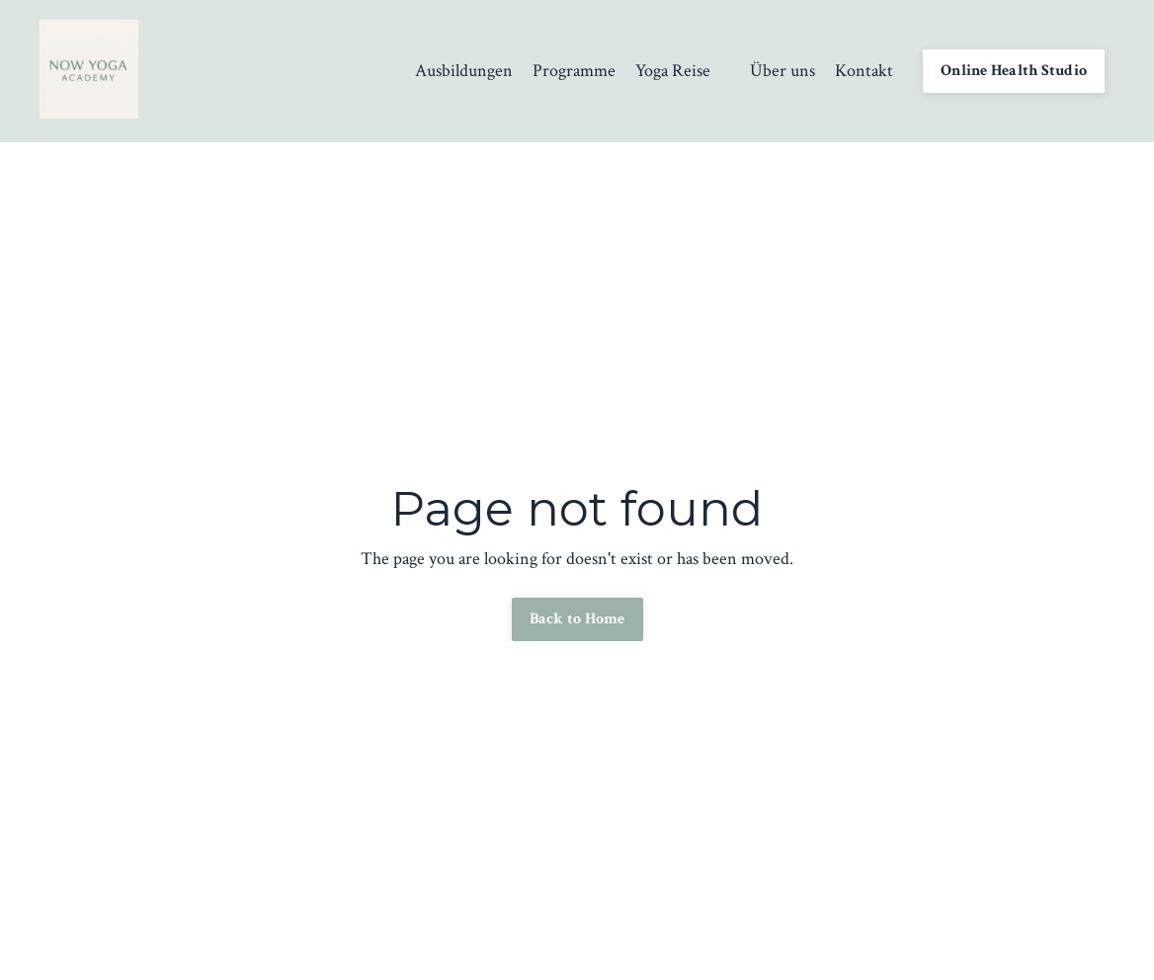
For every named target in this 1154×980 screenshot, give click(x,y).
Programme (574, 70)
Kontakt (864, 70)
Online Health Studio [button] (1014, 70)
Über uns (782, 70)
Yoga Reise (672, 70)
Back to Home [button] (577, 619)
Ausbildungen (464, 70)
